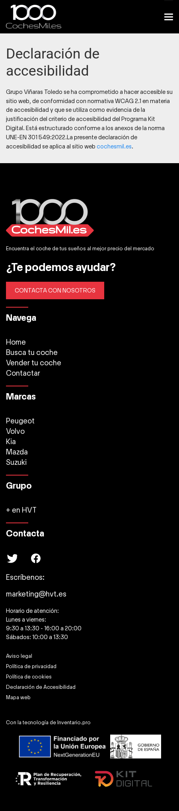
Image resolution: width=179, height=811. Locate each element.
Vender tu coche (33, 363)
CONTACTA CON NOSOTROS (55, 290)
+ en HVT (21, 510)
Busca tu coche (32, 352)
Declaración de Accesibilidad (41, 687)
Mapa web (18, 697)
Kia (11, 441)
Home (16, 342)
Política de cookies (29, 677)
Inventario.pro (74, 722)
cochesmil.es (114, 146)
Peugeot (20, 421)
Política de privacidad (31, 666)
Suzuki (16, 462)
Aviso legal (19, 656)
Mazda (17, 452)
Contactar (23, 373)
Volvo (15, 431)
